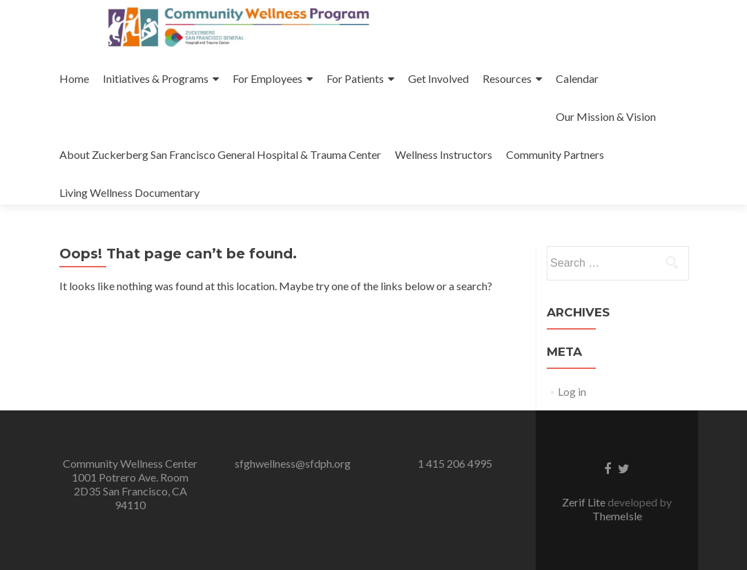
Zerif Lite (585, 502)
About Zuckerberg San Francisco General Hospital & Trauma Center (220, 154)
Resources (507, 78)
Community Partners (555, 154)
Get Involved (438, 78)
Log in (572, 391)
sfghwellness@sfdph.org (293, 463)
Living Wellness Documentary (129, 192)
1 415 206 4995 (455, 463)
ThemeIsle (617, 515)
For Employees (267, 78)
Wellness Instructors (443, 154)
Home (74, 78)
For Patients (355, 78)
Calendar (577, 78)
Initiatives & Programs (155, 78)
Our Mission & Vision (606, 116)
